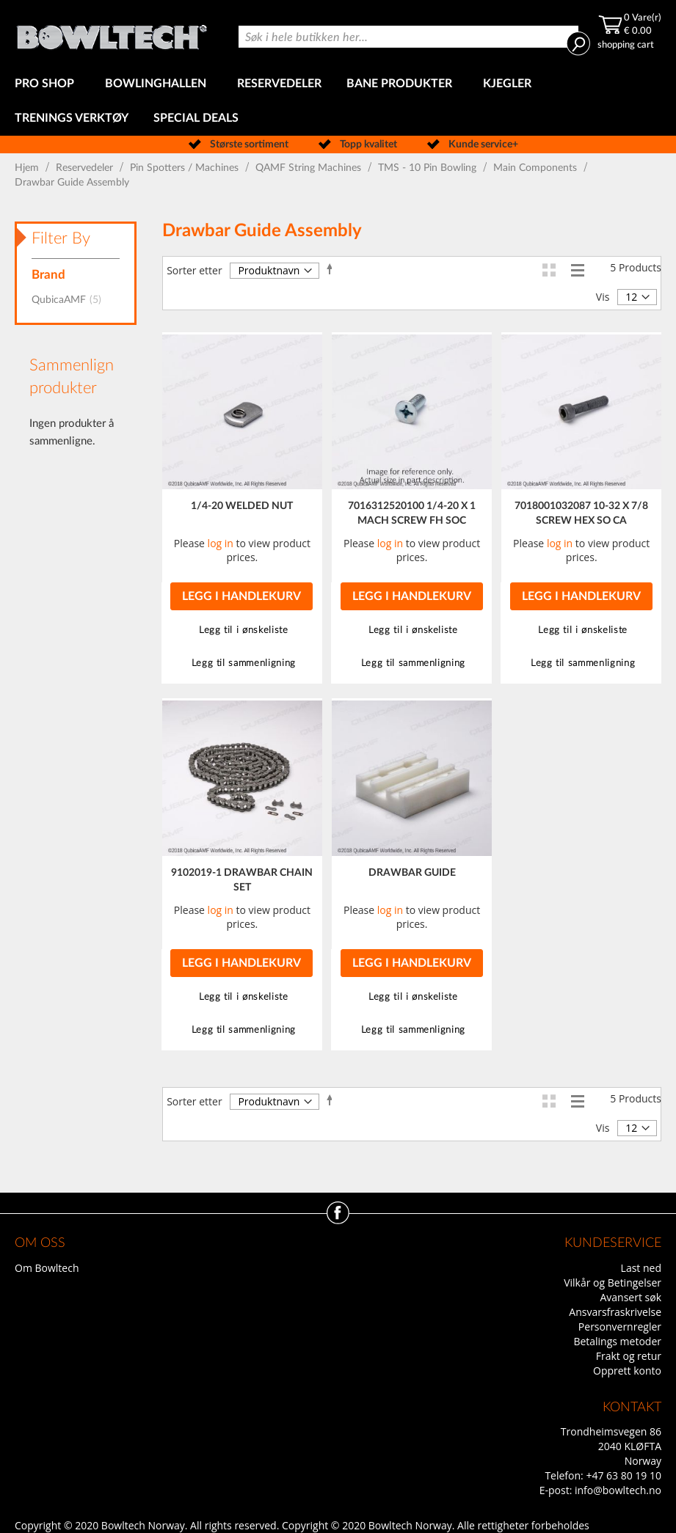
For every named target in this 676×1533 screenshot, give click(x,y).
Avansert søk (630, 1297)
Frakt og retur (628, 1356)
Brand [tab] (48, 274)
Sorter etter (194, 270)
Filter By (61, 238)
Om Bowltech (47, 1268)
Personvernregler (619, 1326)
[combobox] (408, 37)
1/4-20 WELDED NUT (242, 506)
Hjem (28, 168)
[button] (241, 630)
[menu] (338, 101)
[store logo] (111, 33)
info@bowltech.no (618, 1490)
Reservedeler (86, 168)
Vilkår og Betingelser (612, 1282)
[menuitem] (47, 84)
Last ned (641, 1268)
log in (220, 543)
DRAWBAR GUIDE (412, 873)
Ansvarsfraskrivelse (615, 1312)
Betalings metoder (617, 1341)
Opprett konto (627, 1370)
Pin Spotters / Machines (185, 168)
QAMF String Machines (309, 168)
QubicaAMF (71, 300)
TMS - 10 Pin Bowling (428, 168)
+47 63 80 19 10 (623, 1475)
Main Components (536, 168)
